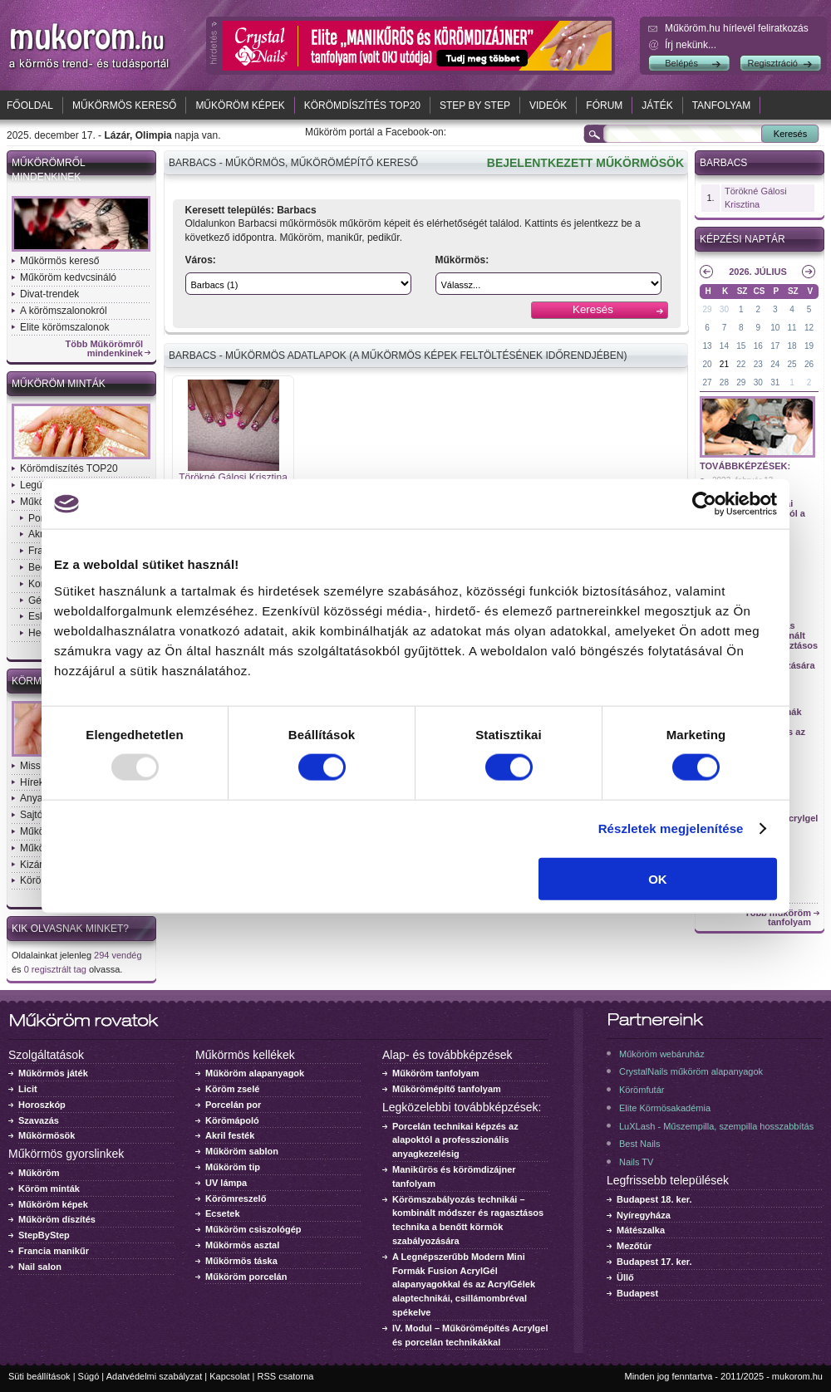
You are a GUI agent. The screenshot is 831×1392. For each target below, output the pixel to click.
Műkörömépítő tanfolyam (446, 1089)
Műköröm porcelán (246, 1277)
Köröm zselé (232, 1089)
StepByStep (44, 1235)
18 (792, 345)
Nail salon (39, 1267)
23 (758, 364)
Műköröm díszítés (57, 1219)
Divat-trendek (49, 294)
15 (740, 345)
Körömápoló (232, 1120)
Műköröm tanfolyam (435, 1073)
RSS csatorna (286, 1376)
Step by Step (475, 105)
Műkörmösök (46, 1135)
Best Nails (640, 1144)
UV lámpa (226, 1183)
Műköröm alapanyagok (254, 1073)
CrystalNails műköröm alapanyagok (691, 1071)
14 (724, 345)
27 (706, 382)
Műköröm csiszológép (253, 1229)
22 (740, 364)
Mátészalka (641, 1230)
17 (774, 345)
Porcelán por (233, 1105)
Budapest (637, 1293)
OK (657, 878)
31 (774, 382)
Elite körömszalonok (64, 327)
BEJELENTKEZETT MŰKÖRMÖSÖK (585, 162)
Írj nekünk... (690, 45)
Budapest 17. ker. (654, 1262)
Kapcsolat (229, 1376)
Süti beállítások (39, 1376)
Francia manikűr (53, 1251)
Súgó (89, 1376)
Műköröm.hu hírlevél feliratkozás (737, 28)
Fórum (604, 105)
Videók (548, 105)
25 (792, 364)
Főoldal (30, 105)
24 (774, 364)
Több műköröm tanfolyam (778, 918)
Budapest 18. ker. (654, 1199)
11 (792, 327)
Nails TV (636, 1162)
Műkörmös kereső (124, 105)
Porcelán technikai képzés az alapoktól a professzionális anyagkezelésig (455, 1140)
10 (774, 327)
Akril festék (229, 1135)
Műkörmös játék (53, 1073)
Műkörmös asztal (242, 1245)
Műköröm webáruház (662, 1054)
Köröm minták (49, 1188)
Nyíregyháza (644, 1215)
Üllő (625, 1277)
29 (706, 309)
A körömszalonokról (63, 310)
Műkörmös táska (241, 1261)
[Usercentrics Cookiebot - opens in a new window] (704, 504)
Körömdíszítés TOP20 (362, 105)
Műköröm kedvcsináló (68, 277)
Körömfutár (641, 1090)
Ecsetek (222, 1213)
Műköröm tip (232, 1167)
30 (724, 309)
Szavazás (38, 1120)
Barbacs (723, 163)
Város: (200, 260)
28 (724, 382)
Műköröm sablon (241, 1151)
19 (809, 345)
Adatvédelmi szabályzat (154, 1376)
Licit (27, 1089)
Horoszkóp (42, 1105)
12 (809, 327)
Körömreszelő (235, 1198)
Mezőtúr (634, 1246)
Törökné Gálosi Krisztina (233, 477)
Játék (657, 105)
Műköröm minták (59, 384)
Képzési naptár (742, 239)
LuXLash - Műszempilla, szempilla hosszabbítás (716, 1126)
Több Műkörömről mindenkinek (105, 349)
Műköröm (39, 1173)
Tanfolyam (721, 105)
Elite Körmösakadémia (665, 1108)
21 (724, 364)
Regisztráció (772, 63)
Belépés (681, 63)
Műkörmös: (462, 260)
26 (809, 364)
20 (706, 364)
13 (706, 345)
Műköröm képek (239, 105)
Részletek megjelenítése (671, 828)
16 (758, 345)
